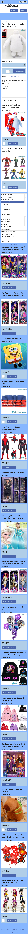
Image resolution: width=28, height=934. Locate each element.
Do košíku (19, 71)
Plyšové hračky (14, 202)
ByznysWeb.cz (15, 932)
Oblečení (14, 224)
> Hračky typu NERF (7, 234)
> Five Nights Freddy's (8, 231)
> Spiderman (5, 239)
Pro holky (4, 207)
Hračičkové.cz (11, 5)
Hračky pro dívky (14, 197)
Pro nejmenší (5, 209)
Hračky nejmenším (14, 199)
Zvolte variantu (9, 287)
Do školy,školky (14, 222)
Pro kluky (4, 204)
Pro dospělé (5, 212)
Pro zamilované (6, 214)
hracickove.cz (14, 244)
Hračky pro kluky (14, 195)
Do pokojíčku (14, 219)
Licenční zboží (14, 217)
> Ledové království (7, 236)
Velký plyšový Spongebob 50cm (13, 338)
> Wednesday (5, 241)
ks (5, 143)
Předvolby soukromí (5, 929)
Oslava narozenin (6, 229)
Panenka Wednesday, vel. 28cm (13, 473)
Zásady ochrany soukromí (18, 929)
